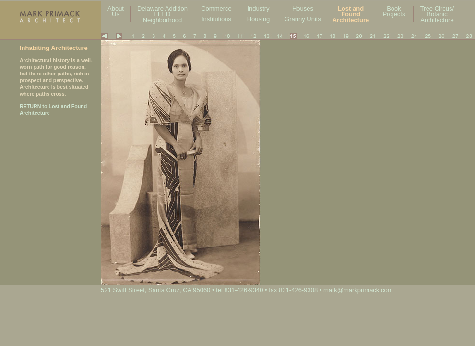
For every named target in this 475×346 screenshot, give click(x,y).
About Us (115, 11)
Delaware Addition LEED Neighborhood (162, 14)
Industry (258, 8)
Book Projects (394, 11)
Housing (258, 19)
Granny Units (303, 19)
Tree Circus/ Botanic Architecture (437, 14)
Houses (302, 8)
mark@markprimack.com (358, 290)
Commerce (216, 8)
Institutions (216, 19)
